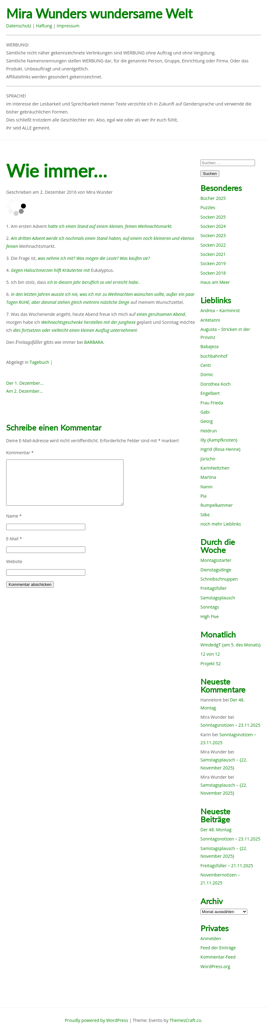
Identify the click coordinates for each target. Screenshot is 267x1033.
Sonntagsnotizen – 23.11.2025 (230, 725)
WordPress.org (215, 966)
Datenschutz (18, 26)
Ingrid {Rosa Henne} (220, 449)
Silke (205, 515)
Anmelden (210, 938)
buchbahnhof (214, 356)
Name (14, 516)
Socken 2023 (213, 235)
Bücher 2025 (213, 198)
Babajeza (209, 346)
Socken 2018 (213, 273)
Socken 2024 (213, 226)
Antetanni (210, 320)
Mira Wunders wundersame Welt (99, 13)
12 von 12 (210, 654)
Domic (206, 374)
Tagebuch (39, 362)
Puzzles (207, 207)
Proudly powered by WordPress (96, 1020)
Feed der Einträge (218, 948)
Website (14, 561)
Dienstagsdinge (215, 570)
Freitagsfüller (213, 588)
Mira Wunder (99, 192)
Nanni (206, 487)
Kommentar (20, 452)
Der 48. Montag (216, 829)
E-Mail (14, 539)
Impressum (68, 26)
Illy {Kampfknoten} (219, 440)
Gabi (205, 412)
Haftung (44, 26)
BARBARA (93, 342)
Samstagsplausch (217, 598)
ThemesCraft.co (185, 1020)
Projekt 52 (210, 663)
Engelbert (210, 393)
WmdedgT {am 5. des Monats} (230, 645)
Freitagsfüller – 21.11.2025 (226, 865)
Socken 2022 (213, 245)
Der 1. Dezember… (24, 383)
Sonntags (209, 607)
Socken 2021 (213, 254)
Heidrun (208, 431)
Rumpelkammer (216, 505)
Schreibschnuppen (219, 579)
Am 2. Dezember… (24, 391)
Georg (206, 421)
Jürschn (208, 459)
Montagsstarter (215, 560)
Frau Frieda (211, 403)
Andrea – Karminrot (220, 310)
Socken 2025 (213, 217)
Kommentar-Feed (218, 957)
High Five (209, 616)
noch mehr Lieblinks (220, 524)
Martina (208, 477)
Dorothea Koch (215, 384)
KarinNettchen (214, 468)
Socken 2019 (213, 263)
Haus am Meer (215, 282)
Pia (203, 496)
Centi (205, 365)
